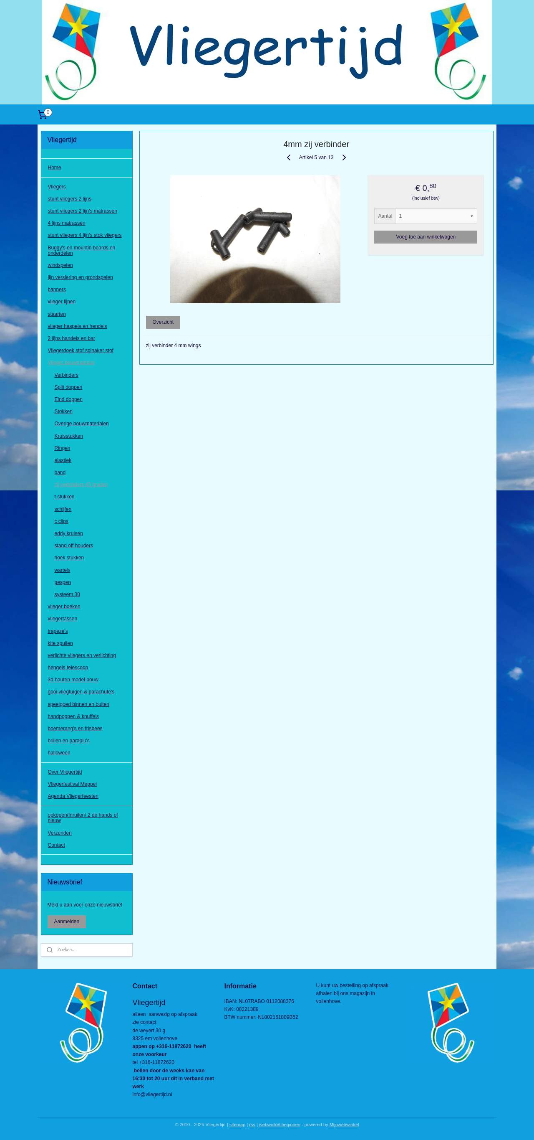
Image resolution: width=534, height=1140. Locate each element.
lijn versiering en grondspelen (80, 277)
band (60, 472)
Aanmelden (67, 921)
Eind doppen (69, 399)
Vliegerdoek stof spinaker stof (80, 350)
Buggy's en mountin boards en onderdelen (82, 250)
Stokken (64, 411)
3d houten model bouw (73, 680)
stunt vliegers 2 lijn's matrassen (82, 211)
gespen (63, 582)
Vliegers (57, 187)
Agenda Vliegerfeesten (73, 796)
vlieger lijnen (62, 302)
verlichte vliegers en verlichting (82, 655)
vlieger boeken (64, 606)
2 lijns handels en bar (71, 338)
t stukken (65, 497)
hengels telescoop (68, 667)
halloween (59, 753)
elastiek (63, 460)
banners (57, 289)
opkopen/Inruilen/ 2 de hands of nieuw (83, 817)
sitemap (237, 1124)
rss (252, 1124)
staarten (57, 314)
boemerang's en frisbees (75, 728)
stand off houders (74, 545)
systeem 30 (67, 594)
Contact (56, 845)
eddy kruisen (69, 533)
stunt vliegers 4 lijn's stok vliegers (85, 235)
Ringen (63, 448)
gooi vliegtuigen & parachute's (81, 692)
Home (54, 167)
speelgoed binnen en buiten (78, 704)
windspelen (60, 265)
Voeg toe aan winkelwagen (426, 237)
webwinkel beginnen (279, 1124)
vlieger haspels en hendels (77, 326)
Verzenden (60, 833)
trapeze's (58, 631)
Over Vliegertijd (65, 772)
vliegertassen (63, 619)
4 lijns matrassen (67, 223)
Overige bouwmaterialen (82, 424)
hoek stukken (69, 558)
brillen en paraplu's (69, 741)
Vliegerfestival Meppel (72, 784)
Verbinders (66, 375)
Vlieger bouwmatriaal (71, 363)
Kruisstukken (69, 436)
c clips (61, 521)
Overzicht (163, 322)
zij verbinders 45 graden (81, 484)
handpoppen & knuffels (73, 716)
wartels (63, 570)
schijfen (63, 509)
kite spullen (60, 643)
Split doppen (69, 387)
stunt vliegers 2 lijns (70, 199)
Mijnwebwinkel (344, 1124)
